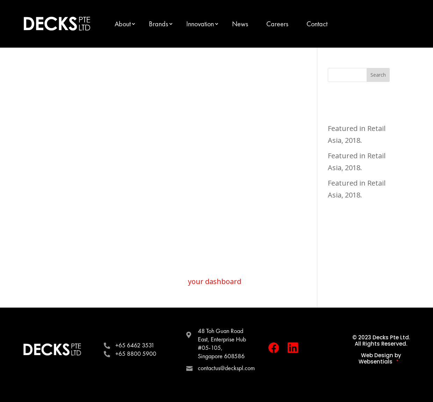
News (240, 23)
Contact (316, 23)
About (123, 23)
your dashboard (214, 281)
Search (378, 74)
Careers (277, 23)
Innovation (200, 23)
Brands (158, 23)
